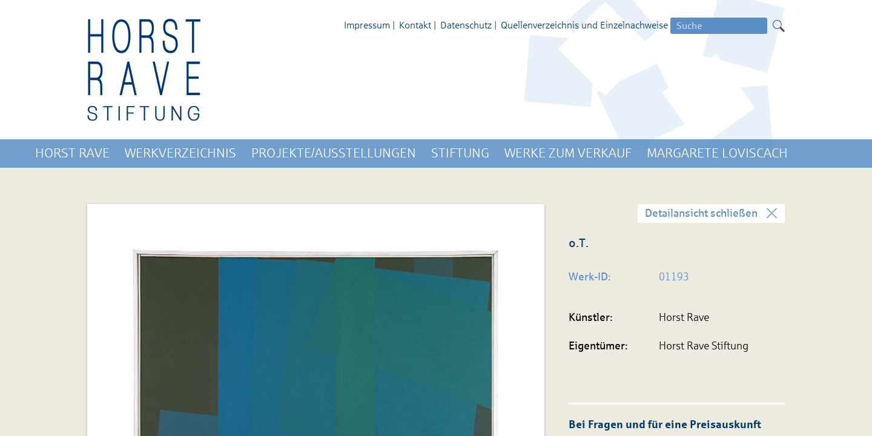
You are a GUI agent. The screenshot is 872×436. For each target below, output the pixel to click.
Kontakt (415, 25)
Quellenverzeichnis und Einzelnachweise (584, 25)
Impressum (367, 25)
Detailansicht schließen (701, 213)
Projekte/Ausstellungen (333, 153)
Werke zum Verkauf (568, 153)
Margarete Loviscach (717, 153)
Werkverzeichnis (180, 153)
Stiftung (460, 153)
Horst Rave (72, 153)
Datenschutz (466, 25)
